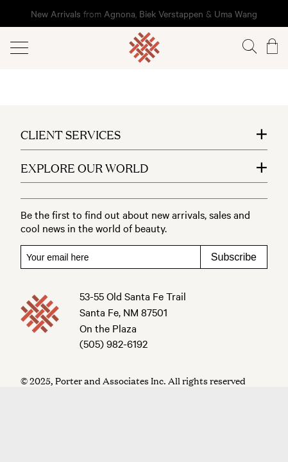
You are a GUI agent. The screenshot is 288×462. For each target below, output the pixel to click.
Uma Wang (235, 13)
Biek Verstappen (171, 13)
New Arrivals (56, 13)
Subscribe (234, 257)
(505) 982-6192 (114, 343)
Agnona (119, 13)
